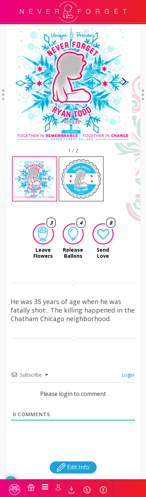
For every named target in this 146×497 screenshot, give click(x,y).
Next (121, 90)
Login (127, 374)
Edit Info (73, 467)
